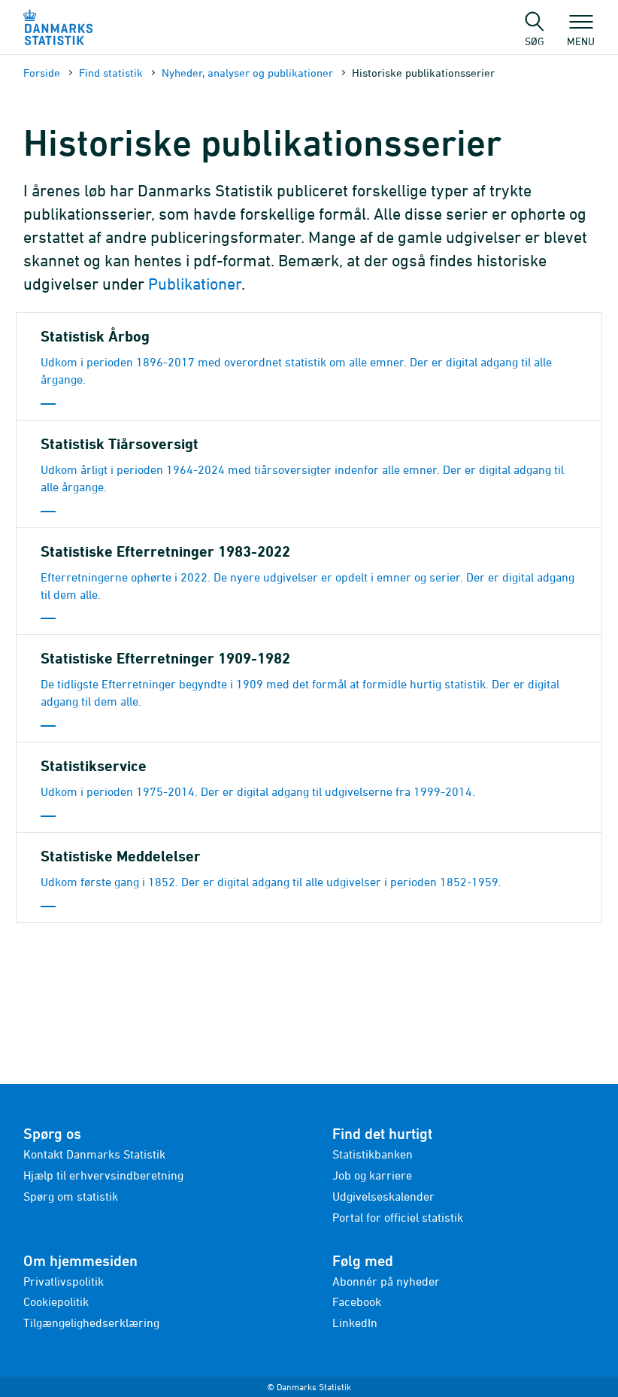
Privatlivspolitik (63, 1281)
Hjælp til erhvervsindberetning (103, 1175)
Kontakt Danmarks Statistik (94, 1154)
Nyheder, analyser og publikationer (247, 72)
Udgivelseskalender (383, 1196)
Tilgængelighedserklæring (91, 1322)
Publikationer (194, 284)
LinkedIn (354, 1322)
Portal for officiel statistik (397, 1217)
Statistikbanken (372, 1154)
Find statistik (111, 72)
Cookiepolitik (56, 1301)
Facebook (356, 1301)
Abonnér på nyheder (386, 1281)
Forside (41, 72)
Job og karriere (372, 1175)
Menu (581, 34)
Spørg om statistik (70, 1196)
